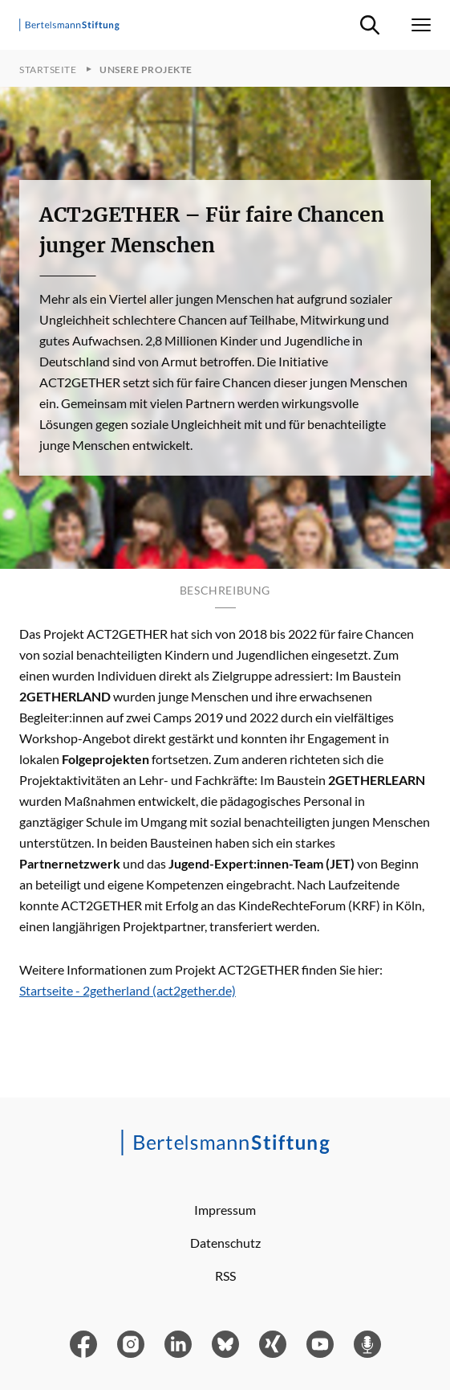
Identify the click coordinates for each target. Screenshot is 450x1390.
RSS (225, 1275)
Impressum (225, 1209)
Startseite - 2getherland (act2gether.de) (127, 990)
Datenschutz (225, 1242)
